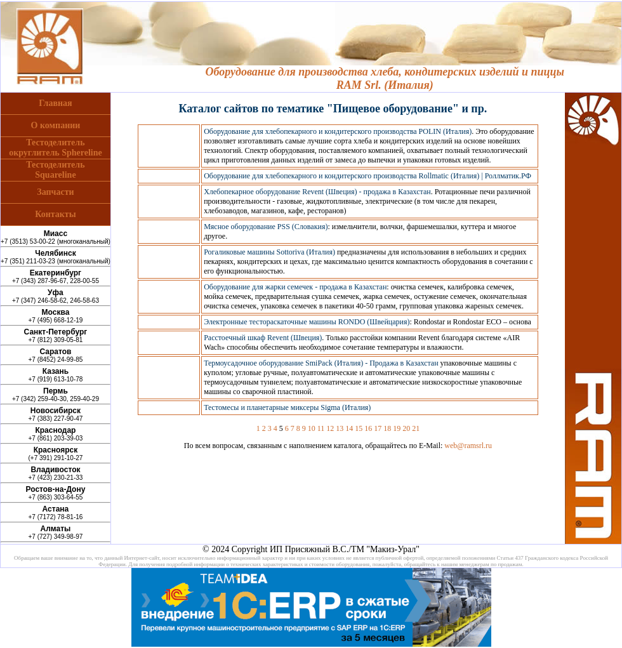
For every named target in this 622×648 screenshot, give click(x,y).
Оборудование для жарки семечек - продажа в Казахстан (295, 286)
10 (311, 428)
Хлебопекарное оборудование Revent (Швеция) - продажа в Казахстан (317, 191)
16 (368, 428)
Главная (55, 103)
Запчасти (55, 192)
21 (416, 428)
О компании (56, 125)
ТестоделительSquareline (55, 170)
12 (330, 428)
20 (406, 428)
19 (396, 428)
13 (339, 428)
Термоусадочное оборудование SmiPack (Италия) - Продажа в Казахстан (321, 363)
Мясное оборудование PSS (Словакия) (266, 226)
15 (358, 428)
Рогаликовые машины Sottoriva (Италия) (269, 252)
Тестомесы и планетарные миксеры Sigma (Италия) (287, 407)
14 (349, 428)
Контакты (55, 214)
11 (321, 428)
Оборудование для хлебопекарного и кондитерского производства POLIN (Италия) (338, 131)
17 (377, 428)
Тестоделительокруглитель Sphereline (55, 147)
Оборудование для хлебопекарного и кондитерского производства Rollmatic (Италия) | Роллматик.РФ (367, 175)
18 (387, 428)
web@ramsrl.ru (468, 445)
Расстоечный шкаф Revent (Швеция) (263, 337)
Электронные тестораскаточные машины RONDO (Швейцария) (306, 321)
